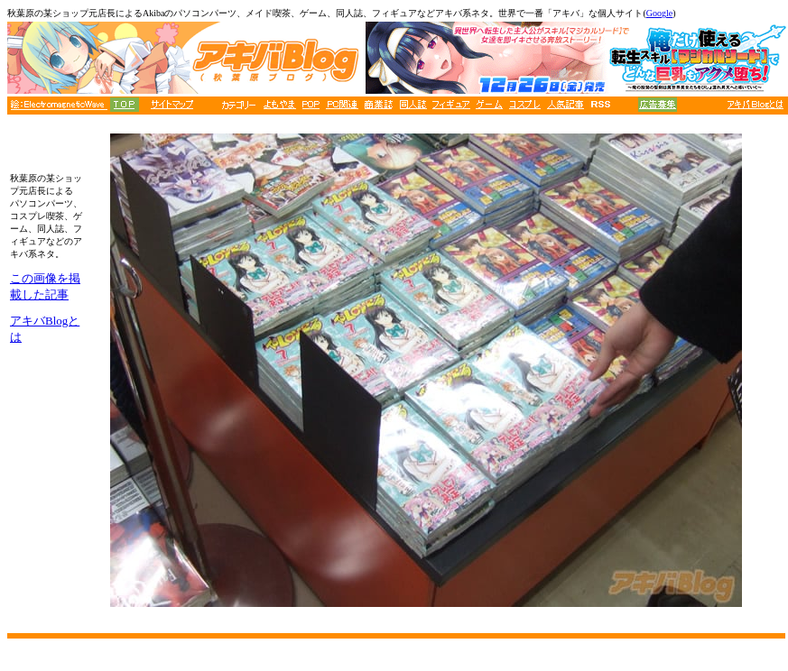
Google (659, 13)
